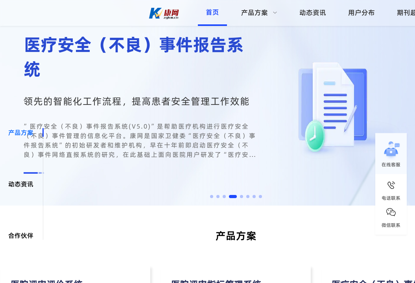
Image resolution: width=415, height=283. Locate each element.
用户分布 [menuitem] (361, 12)
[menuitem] (259, 13)
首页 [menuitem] (212, 12)
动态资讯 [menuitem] (312, 12)
